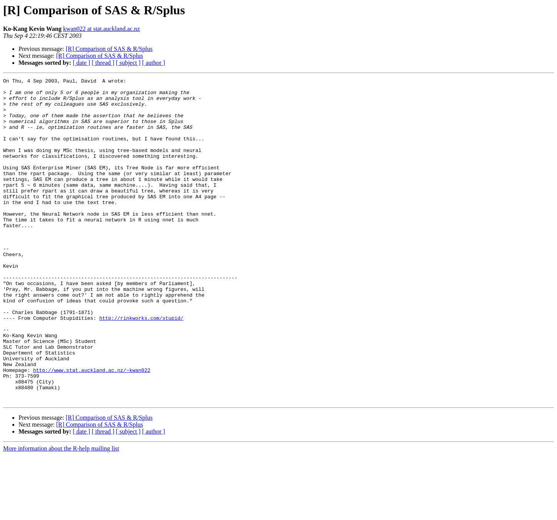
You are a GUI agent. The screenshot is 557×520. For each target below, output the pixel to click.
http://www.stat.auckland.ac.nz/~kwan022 (91, 428)
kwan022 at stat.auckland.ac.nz (101, 28)
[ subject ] (128, 62)
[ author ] (153, 62)
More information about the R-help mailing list (61, 513)
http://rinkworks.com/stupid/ (141, 366)
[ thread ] (103, 62)
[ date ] (81, 62)
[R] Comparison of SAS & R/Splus (109, 49)
